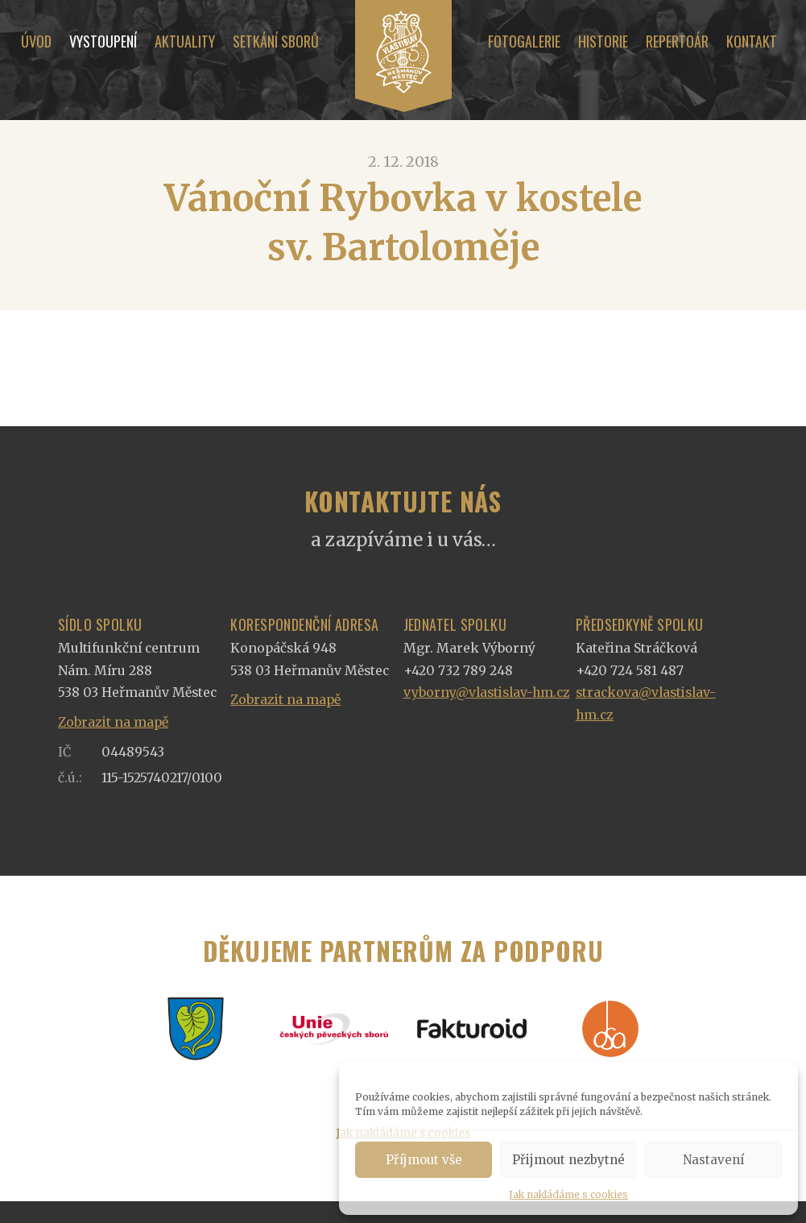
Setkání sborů (276, 41)
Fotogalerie (524, 41)
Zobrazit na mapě (113, 722)
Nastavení (713, 1159)
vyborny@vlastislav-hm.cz (486, 692)
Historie (603, 41)
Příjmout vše (424, 1159)
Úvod (36, 41)
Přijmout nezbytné (568, 1159)
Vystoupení (103, 41)
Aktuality (185, 41)
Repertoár (677, 41)
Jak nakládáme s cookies (568, 1194)
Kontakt (751, 41)
